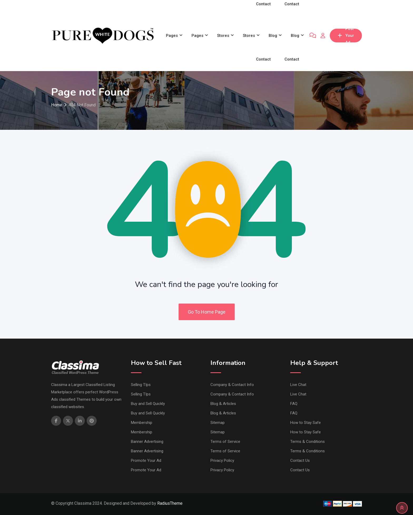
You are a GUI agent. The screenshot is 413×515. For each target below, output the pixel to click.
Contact (263, 59)
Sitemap (217, 422)
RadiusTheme (170, 503)
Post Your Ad (346, 35)
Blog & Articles (223, 403)
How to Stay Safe (305, 422)
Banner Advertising (147, 441)
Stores (223, 35)
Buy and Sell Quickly (148, 403)
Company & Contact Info (232, 384)
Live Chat (298, 384)
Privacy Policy (222, 460)
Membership (141, 422)
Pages (172, 35)
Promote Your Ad (146, 460)
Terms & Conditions (307, 441)
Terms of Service (225, 441)
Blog (273, 35)
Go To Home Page (206, 312)
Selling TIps (141, 384)
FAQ (293, 403)
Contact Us (300, 460)
